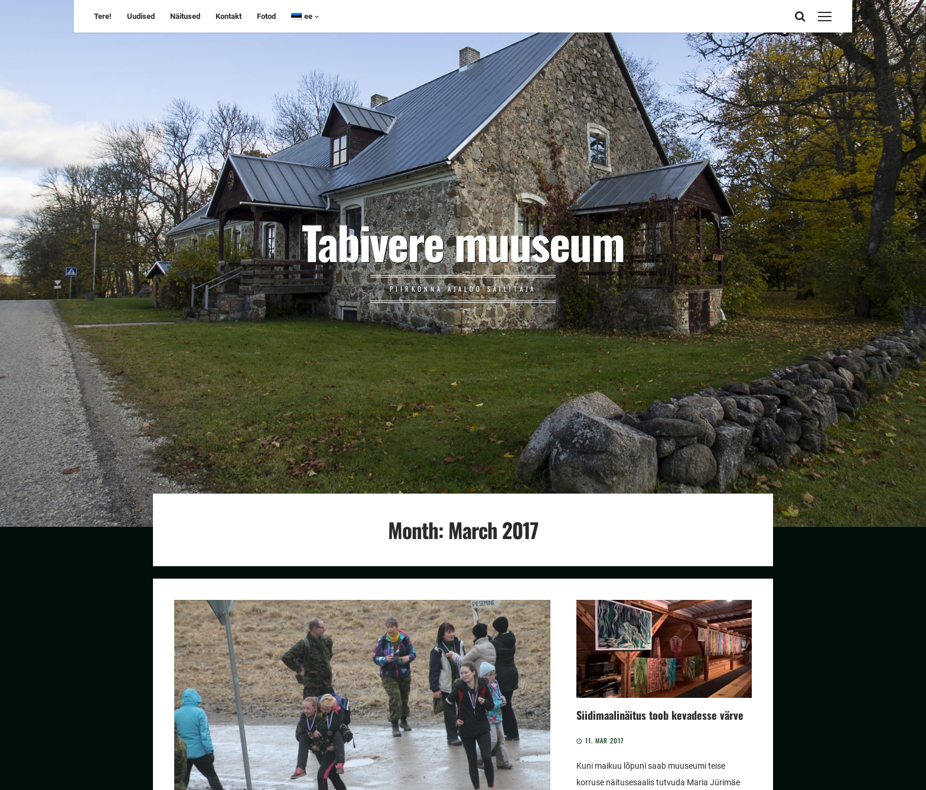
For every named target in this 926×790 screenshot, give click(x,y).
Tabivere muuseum (463, 241)
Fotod (266, 16)
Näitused (185, 16)
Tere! (103, 16)
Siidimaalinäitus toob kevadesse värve (660, 715)
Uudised (141, 16)
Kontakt (229, 16)
